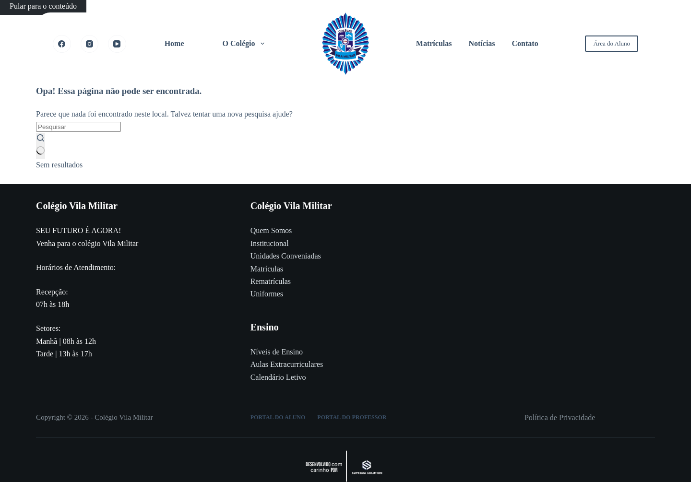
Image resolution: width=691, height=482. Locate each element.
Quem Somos (271, 230)
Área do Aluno (611, 43)
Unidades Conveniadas (285, 256)
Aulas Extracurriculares (286, 364)
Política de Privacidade (560, 417)
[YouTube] (117, 44)
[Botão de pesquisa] (40, 146)
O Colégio (245, 43)
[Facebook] (62, 44)
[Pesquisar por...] (78, 127)
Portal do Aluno (278, 417)
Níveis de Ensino (276, 352)
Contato (525, 43)
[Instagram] (90, 44)
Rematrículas (270, 281)
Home (174, 43)
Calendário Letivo (278, 377)
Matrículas (434, 43)
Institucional (269, 243)
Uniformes (266, 294)
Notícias (481, 43)
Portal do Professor (351, 417)
